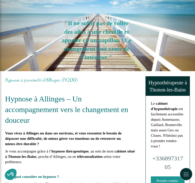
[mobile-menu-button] (186, 174)
